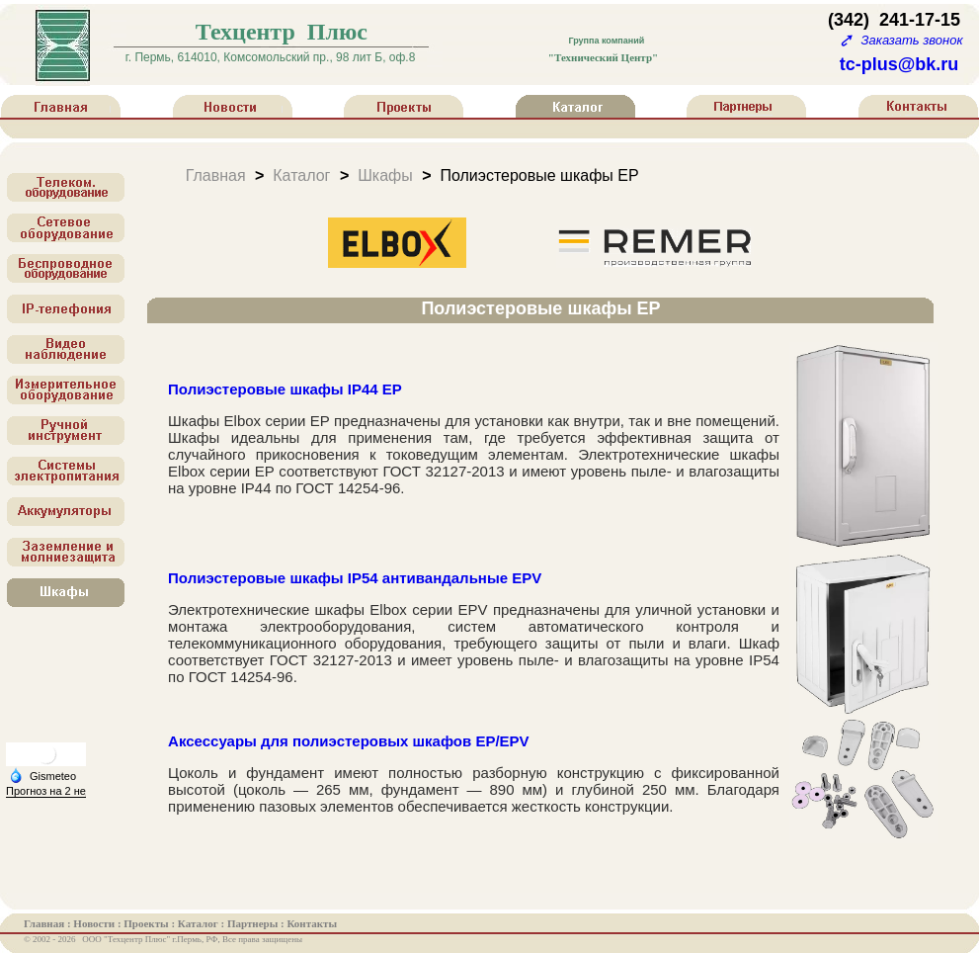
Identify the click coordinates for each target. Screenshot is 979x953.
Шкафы (385, 174)
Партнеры (254, 923)
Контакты (311, 923)
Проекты (147, 923)
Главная (216, 174)
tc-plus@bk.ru (899, 64)
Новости (95, 923)
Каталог (301, 174)
